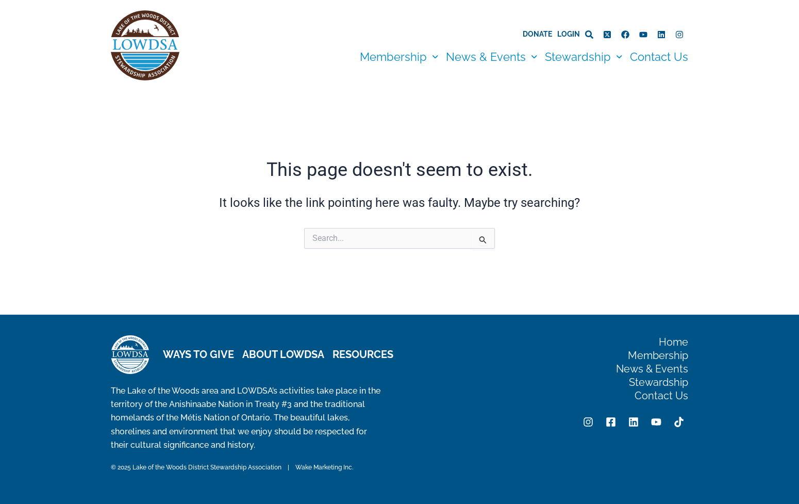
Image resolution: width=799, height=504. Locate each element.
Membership (399, 56)
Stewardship (583, 56)
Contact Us (659, 56)
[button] (399, 56)
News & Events (491, 56)
